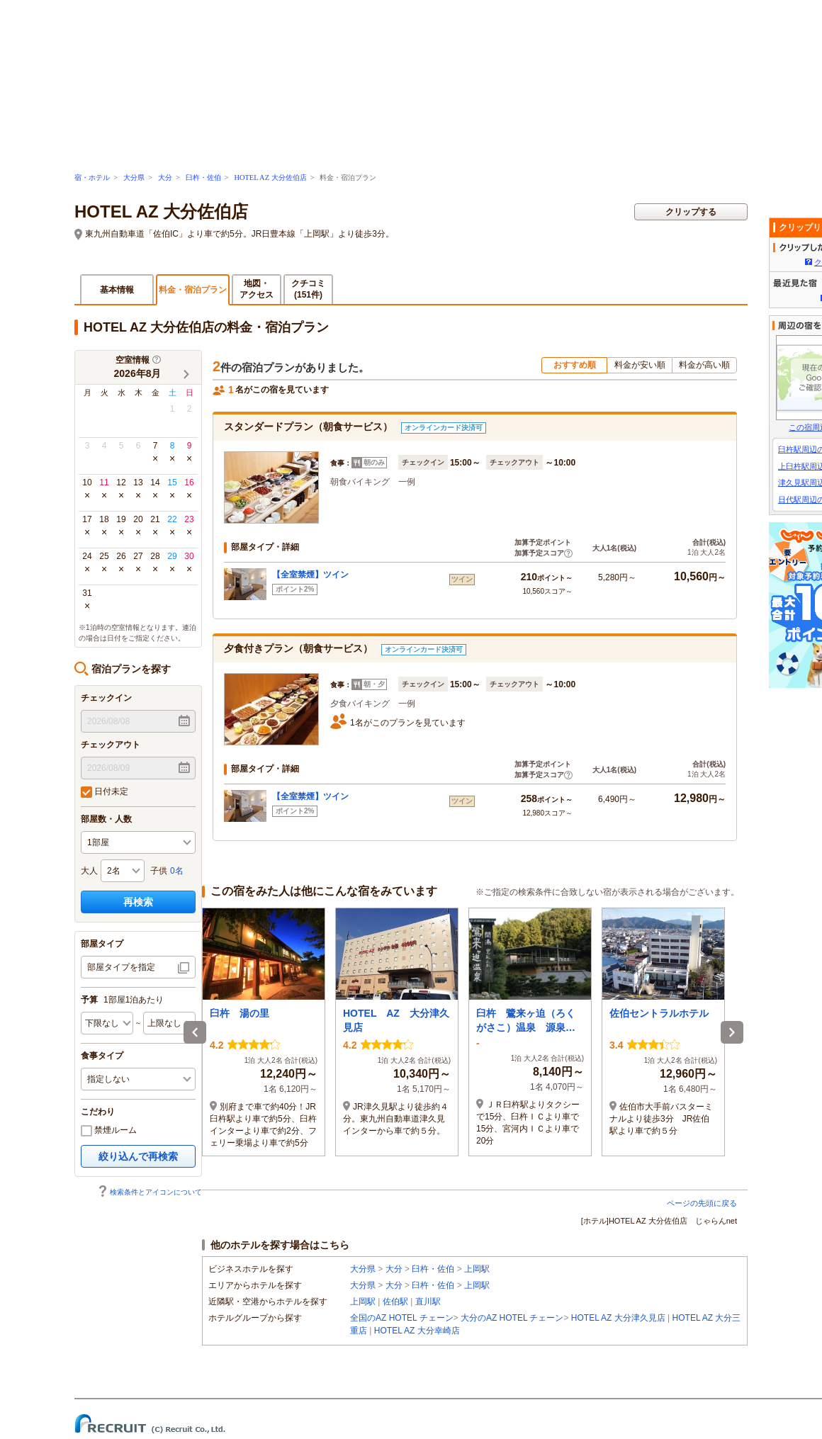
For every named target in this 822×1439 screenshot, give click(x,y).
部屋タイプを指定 (121, 967)
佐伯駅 (395, 1302)
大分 (165, 177)
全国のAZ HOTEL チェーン (402, 1318)
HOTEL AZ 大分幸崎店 (417, 1331)
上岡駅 (477, 1269)
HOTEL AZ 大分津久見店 (618, 1318)
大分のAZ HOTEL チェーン (512, 1318)
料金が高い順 (704, 365)
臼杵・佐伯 (203, 177)
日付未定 (104, 792)
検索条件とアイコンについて (149, 1192)
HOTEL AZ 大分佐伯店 (270, 177)
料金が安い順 (639, 365)
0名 (177, 871)
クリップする (690, 212)
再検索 (138, 902)
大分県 (134, 177)
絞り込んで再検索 (138, 1156)
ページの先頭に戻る (702, 1203)
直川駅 (428, 1302)
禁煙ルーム (109, 1130)
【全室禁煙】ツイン (310, 575)
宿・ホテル (92, 177)
